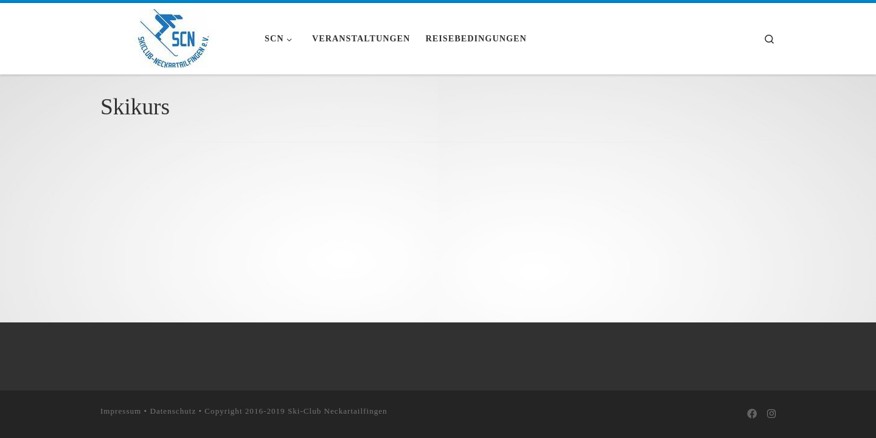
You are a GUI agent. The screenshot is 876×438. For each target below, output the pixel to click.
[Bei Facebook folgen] (752, 414)
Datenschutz (173, 410)
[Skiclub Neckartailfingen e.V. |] (173, 36)
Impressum (120, 410)
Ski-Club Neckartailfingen (338, 410)
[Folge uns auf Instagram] (771, 414)
